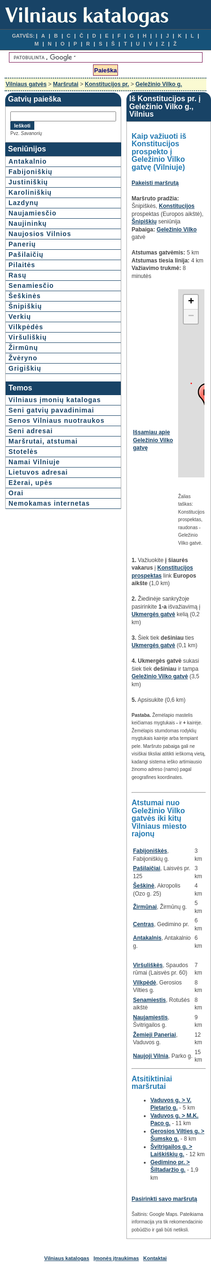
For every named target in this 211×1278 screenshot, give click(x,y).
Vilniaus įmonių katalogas (54, 400)
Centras (143, 924)
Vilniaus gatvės (26, 84)
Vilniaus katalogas (66, 1258)
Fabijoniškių (30, 171)
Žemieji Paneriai (154, 1035)
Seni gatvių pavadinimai (51, 410)
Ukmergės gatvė (153, 614)
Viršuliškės (148, 965)
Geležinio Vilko (176, 229)
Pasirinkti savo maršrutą (164, 1199)
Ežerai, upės (30, 482)
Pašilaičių (26, 254)
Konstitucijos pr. (107, 84)
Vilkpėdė (144, 982)
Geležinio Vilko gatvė (160, 676)
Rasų (17, 275)
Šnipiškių (25, 306)
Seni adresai (30, 431)
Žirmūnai (145, 907)
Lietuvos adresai (38, 472)
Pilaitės (21, 265)
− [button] (191, 317)
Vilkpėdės (25, 327)
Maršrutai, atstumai (43, 441)
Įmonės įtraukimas (116, 1258)
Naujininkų (27, 223)
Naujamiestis (150, 1017)
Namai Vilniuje (34, 462)
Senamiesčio (31, 285)
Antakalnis (147, 938)
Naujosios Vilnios (39, 234)
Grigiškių (24, 368)
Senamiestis (149, 1000)
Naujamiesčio (32, 213)
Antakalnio (27, 161)
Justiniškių (28, 182)
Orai (15, 493)
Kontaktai (155, 1258)
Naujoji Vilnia (150, 1056)
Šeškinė (143, 885)
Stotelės (23, 451)
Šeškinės (24, 296)
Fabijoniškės (150, 851)
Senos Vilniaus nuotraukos (56, 420)
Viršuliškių (27, 337)
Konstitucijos (177, 206)
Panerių (22, 244)
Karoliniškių (30, 192)
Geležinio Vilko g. (158, 84)
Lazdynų (23, 202)
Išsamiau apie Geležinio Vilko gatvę (153, 440)
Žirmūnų (23, 347)
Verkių (19, 316)
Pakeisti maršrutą (155, 183)
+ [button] (191, 302)
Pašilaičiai (146, 868)
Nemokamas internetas (49, 503)
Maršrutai (65, 84)
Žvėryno (22, 358)
